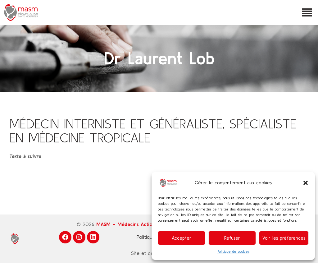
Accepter (181, 238)
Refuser (232, 238)
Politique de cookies (233, 251)
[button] (305, 183)
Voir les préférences (283, 238)
